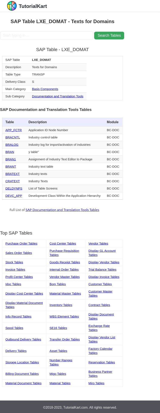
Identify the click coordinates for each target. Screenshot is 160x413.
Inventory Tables (61, 305)
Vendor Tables (98, 243)
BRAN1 (10, 159)
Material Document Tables (23, 383)
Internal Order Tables (64, 269)
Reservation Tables (102, 362)
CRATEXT (12, 181)
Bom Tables (58, 284)
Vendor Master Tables (65, 277)
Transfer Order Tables (65, 339)
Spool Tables (14, 328)
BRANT (10, 166)
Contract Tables (99, 305)
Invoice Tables (15, 269)
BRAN (9, 152)
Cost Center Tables (63, 243)
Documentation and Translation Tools (58, 96)
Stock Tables (14, 262)
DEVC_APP (13, 195)
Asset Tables (58, 351)
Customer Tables (100, 284)
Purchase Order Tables (21, 243)
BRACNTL (12, 137)
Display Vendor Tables (104, 262)
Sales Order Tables (18, 253)
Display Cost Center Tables (24, 293)
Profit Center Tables (19, 277)
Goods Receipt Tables (65, 262)
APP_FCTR (13, 130)
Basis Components (45, 89)
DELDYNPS (13, 188)
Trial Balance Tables (102, 269)
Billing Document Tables (22, 373)
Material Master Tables (65, 293)
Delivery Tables (15, 351)
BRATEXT (12, 174)
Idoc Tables (13, 284)
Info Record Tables (18, 316)
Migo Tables (58, 373)
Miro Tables (96, 383)
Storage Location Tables (22, 362)
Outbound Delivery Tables (23, 339)
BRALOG (12, 144)
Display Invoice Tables (104, 277)
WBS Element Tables (64, 316)
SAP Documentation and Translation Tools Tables (62, 210)
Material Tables (60, 383)
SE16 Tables (58, 328)
